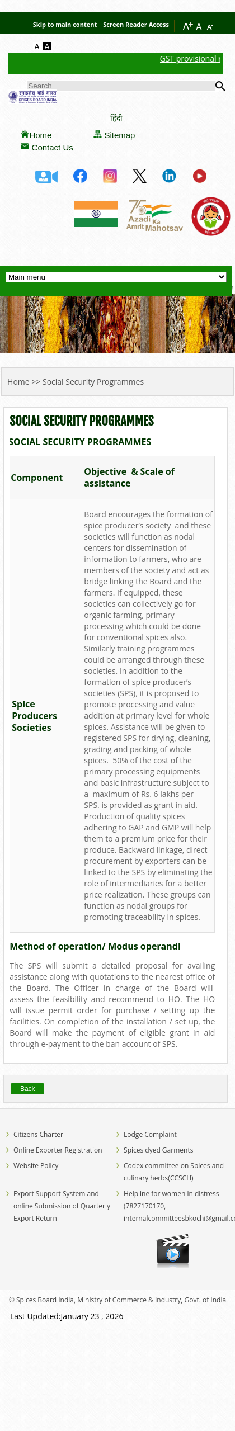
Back (27, 1089)
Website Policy (35, 1165)
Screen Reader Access (136, 24)
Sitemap (119, 135)
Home (40, 135)
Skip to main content (65, 24)
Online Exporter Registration (57, 1150)
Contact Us (52, 147)
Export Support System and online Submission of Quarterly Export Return (61, 1206)
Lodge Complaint (150, 1134)
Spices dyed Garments (158, 1150)
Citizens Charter (38, 1134)
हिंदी (116, 117)
